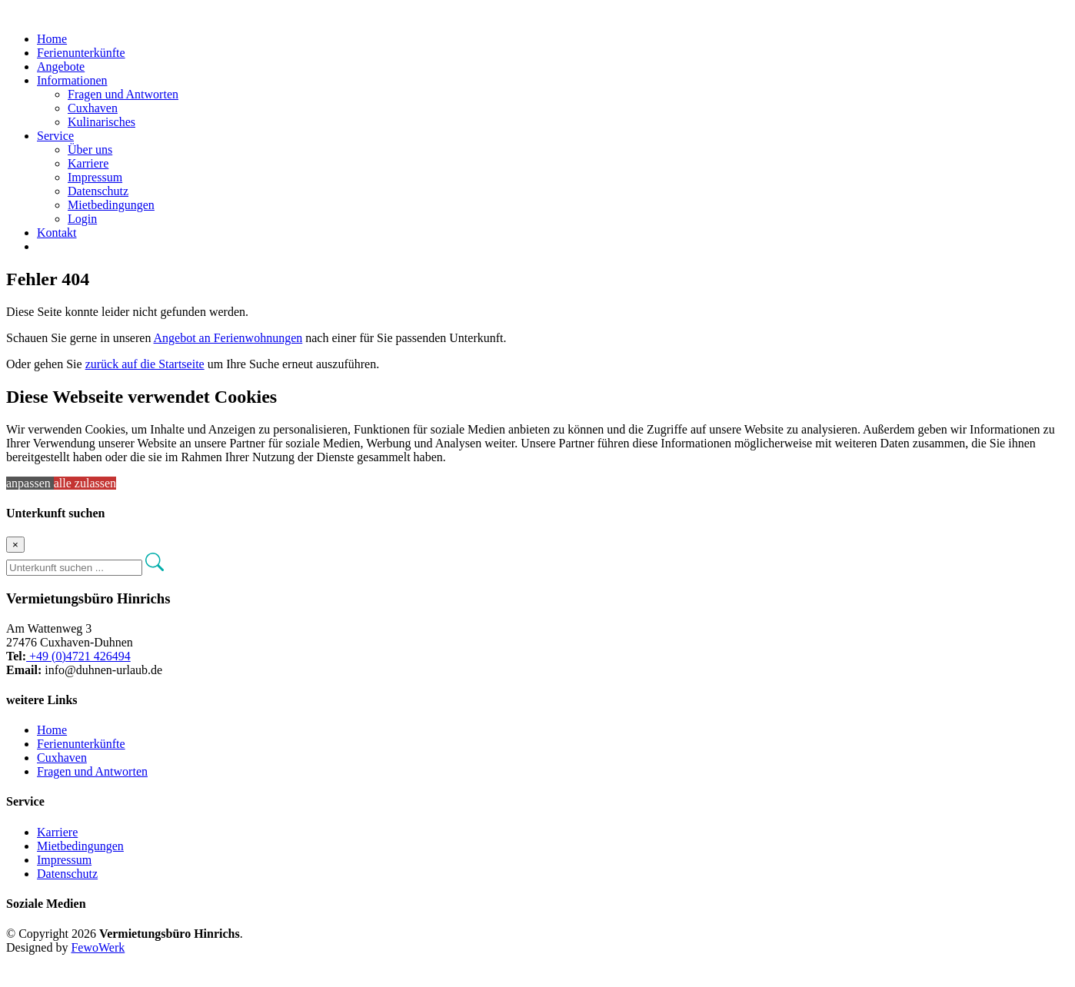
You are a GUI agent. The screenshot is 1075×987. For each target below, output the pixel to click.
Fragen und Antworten (123, 94)
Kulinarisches (101, 121)
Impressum (95, 177)
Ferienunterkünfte (81, 52)
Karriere (88, 163)
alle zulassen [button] (85, 483)
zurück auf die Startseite (145, 364)
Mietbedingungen (111, 204)
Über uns (90, 149)
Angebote (61, 66)
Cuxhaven (93, 108)
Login (82, 218)
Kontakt (57, 232)
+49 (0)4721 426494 (78, 656)
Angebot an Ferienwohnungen (228, 337)
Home (52, 38)
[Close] (15, 545)
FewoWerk (98, 947)
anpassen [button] (30, 483)
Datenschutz (98, 191)
